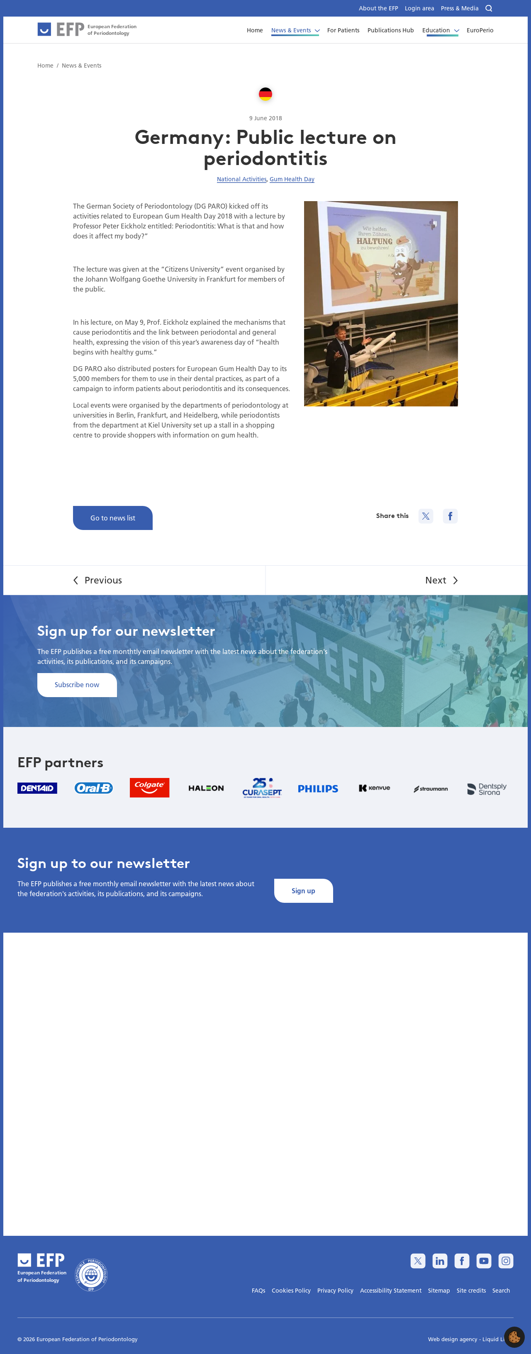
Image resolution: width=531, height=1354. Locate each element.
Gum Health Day (292, 179)
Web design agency (453, 1339)
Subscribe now (77, 684)
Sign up (303, 890)
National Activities (241, 179)
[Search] (489, 8)
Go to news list (112, 517)
